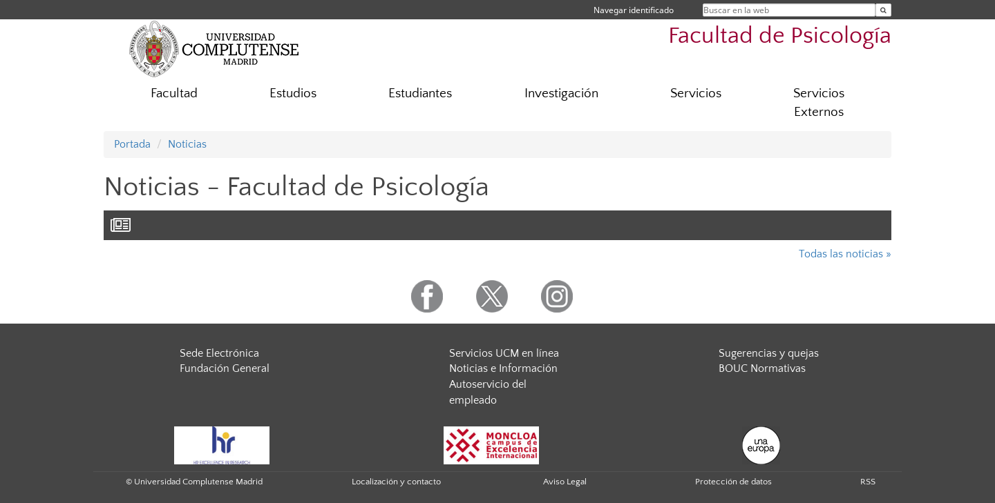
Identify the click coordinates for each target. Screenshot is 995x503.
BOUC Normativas (762, 368)
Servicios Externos (818, 102)
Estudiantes (420, 93)
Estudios (292, 93)
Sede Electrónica (219, 353)
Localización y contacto (396, 481)
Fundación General (224, 368)
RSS (867, 481)
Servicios (695, 93)
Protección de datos (733, 481)
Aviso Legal (565, 481)
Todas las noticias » (845, 254)
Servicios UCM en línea (504, 353)
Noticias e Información (503, 368)
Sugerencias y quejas (769, 353)
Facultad (174, 93)
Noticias (187, 144)
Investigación (561, 93)
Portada (132, 144)
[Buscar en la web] (883, 10)
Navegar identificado (634, 10)
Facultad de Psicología (779, 36)
